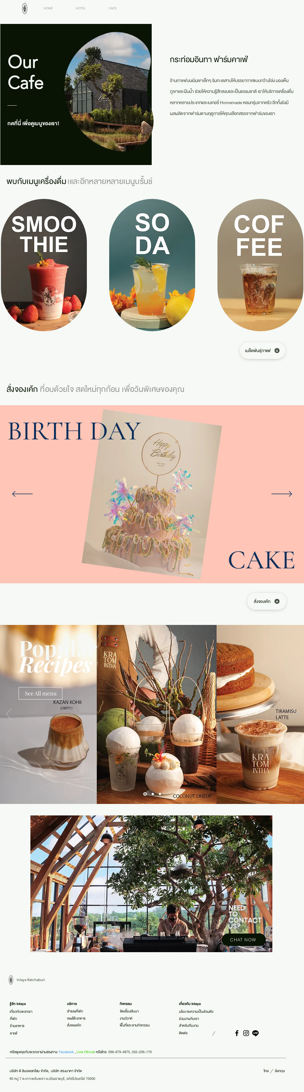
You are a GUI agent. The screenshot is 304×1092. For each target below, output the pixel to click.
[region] (152, 884)
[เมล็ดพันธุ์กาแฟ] (262, 350)
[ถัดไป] (281, 494)
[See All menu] (40, 693)
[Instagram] (246, 1033)
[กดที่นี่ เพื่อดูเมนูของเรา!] (35, 123)
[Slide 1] (145, 794)
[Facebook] (237, 1033)
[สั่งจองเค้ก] (266, 601)
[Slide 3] (160, 794)
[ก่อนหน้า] (22, 494)
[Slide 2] (153, 794)
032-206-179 (142, 1052)
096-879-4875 (119, 1052)
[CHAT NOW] (244, 940)
